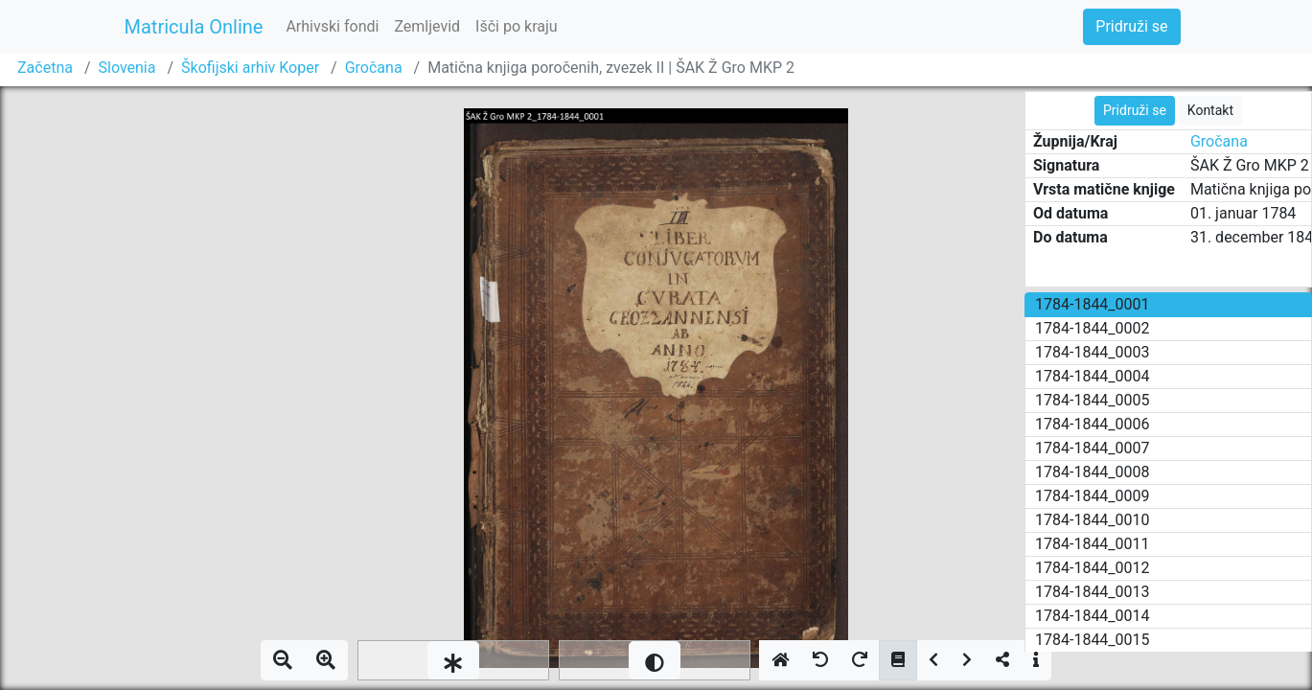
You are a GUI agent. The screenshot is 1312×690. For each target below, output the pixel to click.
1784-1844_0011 (1092, 544)
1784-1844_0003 (1092, 352)
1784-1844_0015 (1092, 640)
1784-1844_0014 (1092, 616)
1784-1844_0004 (1092, 376)
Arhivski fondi (332, 26)
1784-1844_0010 (1092, 520)
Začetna (45, 67)
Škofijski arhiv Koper (250, 67)
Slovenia (127, 67)
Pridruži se (1131, 26)
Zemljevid (427, 26)
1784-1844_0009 (1092, 496)
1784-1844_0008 (1092, 472)
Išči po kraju (516, 26)
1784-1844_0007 (1092, 448)
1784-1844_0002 (1092, 328)
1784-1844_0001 (1092, 304)
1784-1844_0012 (1092, 568)
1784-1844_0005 (1092, 400)
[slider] (453, 660)
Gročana (374, 67)
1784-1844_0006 (1092, 424)
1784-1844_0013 (1092, 592)
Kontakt (1210, 110)
